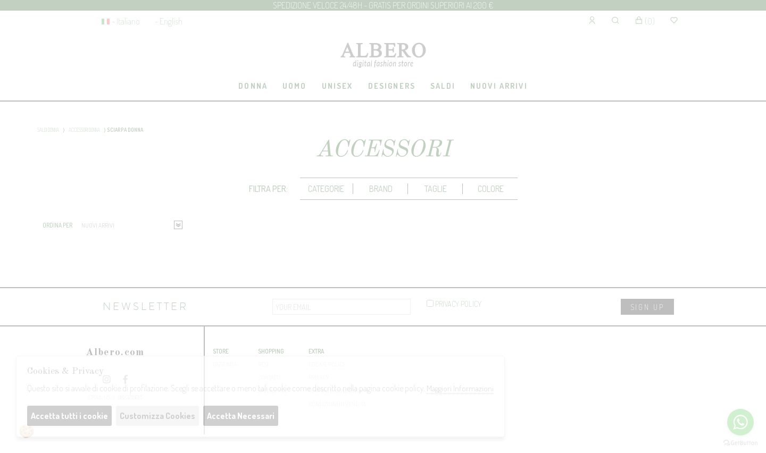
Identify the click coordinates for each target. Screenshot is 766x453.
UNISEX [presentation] (337, 85)
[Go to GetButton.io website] (740, 442)
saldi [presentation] (442, 85)
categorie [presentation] (326, 188)
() (645, 21)
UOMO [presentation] (294, 85)
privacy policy (454, 303)
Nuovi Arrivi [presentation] (499, 85)
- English (168, 21)
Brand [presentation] (381, 188)
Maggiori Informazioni (460, 388)
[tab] (253, 86)
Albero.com (115, 353)
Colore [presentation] (491, 188)
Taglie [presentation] (435, 188)
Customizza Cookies (157, 415)
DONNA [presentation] (253, 85)
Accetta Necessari (240, 415)
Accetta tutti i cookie (69, 415)
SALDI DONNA (48, 130)
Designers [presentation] (391, 85)
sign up (647, 307)
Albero (383, 56)
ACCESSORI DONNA (84, 130)
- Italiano (126, 21)
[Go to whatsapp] (740, 422)
